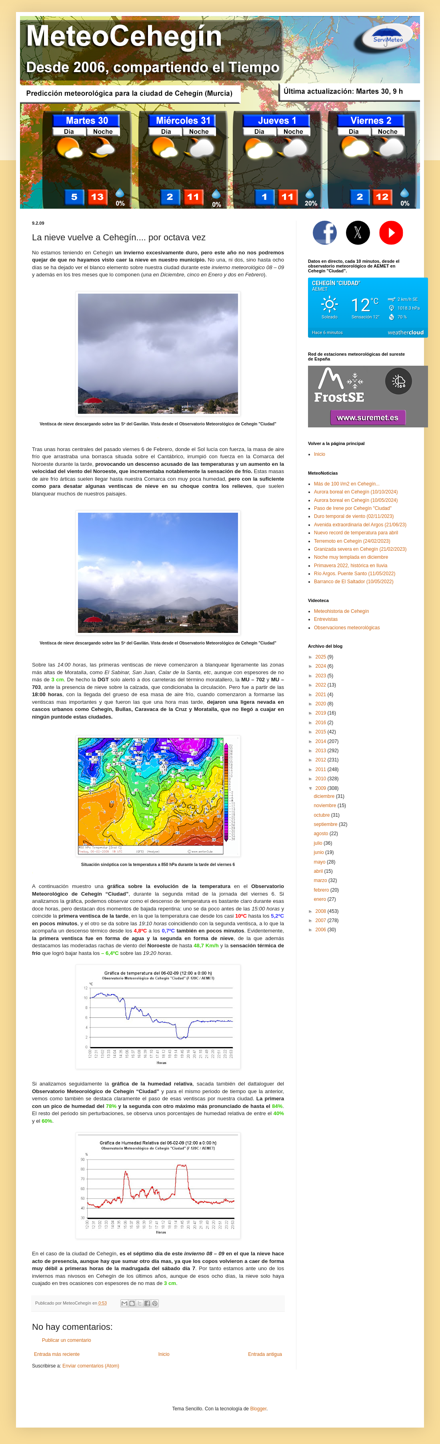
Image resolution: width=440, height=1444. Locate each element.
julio (319, 843)
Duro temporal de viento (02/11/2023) (354, 516)
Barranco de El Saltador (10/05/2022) (354, 581)
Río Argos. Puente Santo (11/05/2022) (354, 573)
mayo (320, 862)
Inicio (164, 1354)
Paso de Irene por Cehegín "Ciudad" (353, 508)
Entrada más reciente (57, 1354)
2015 (322, 732)
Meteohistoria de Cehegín (341, 611)
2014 (322, 741)
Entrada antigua (265, 1354)
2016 (322, 722)
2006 (322, 929)
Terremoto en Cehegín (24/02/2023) (352, 541)
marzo (321, 880)
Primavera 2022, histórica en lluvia (350, 565)
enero (320, 899)
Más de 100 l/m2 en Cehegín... (347, 484)
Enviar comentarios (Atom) (90, 1366)
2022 (322, 685)
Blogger (258, 1409)
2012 (322, 760)
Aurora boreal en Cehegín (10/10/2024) (356, 492)
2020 (322, 704)
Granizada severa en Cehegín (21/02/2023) (360, 549)
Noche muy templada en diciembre (351, 557)
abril (319, 871)
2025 (322, 657)
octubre (322, 815)
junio (319, 852)
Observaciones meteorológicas (347, 627)
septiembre (326, 824)
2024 (322, 666)
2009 (322, 788)
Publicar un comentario (66, 1340)
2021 (322, 694)
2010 (322, 778)
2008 (322, 911)
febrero (322, 890)
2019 (322, 713)
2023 (322, 676)
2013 (322, 750)
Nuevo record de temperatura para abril (356, 533)
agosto (321, 833)
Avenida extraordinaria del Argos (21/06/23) (360, 525)
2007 (322, 920)
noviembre (325, 805)
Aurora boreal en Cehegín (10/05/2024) (356, 500)
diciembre (325, 796)
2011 (322, 769)
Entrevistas (326, 619)
